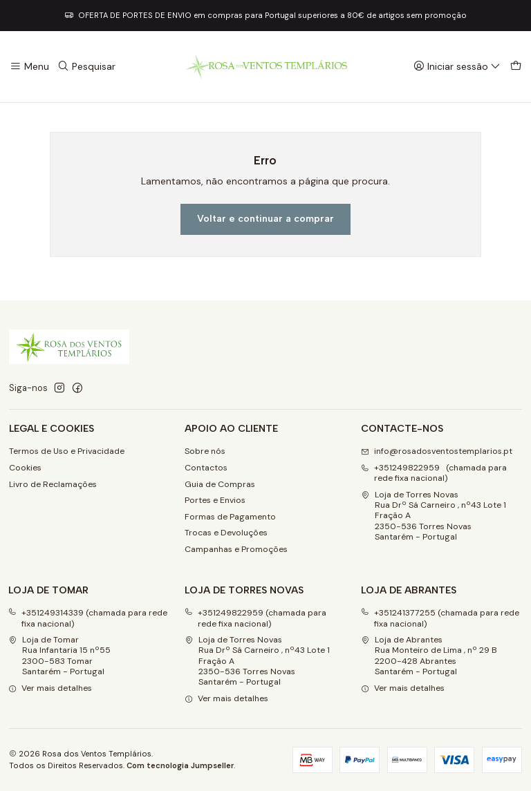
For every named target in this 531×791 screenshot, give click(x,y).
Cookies (25, 467)
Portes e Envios (215, 500)
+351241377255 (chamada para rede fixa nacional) (440, 618)
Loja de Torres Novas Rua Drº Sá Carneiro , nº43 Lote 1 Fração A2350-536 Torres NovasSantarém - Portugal (433, 515)
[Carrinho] (515, 66)
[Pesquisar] (86, 66)
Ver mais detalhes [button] (50, 688)
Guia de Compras (220, 484)
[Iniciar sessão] (457, 66)
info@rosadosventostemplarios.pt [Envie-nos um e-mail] (436, 451)
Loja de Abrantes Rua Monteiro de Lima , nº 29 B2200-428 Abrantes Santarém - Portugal (429, 655)
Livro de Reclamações (53, 484)
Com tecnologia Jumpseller (180, 765)
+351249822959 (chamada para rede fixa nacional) (255, 618)
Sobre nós (205, 451)
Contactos (206, 467)
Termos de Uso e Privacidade (66, 451)
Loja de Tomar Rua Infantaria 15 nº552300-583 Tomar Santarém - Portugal (59, 655)
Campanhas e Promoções (236, 549)
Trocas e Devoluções (226, 532)
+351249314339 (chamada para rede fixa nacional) (87, 618)
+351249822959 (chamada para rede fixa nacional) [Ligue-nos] (434, 473)
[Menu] (30, 66)
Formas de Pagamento (230, 516)
